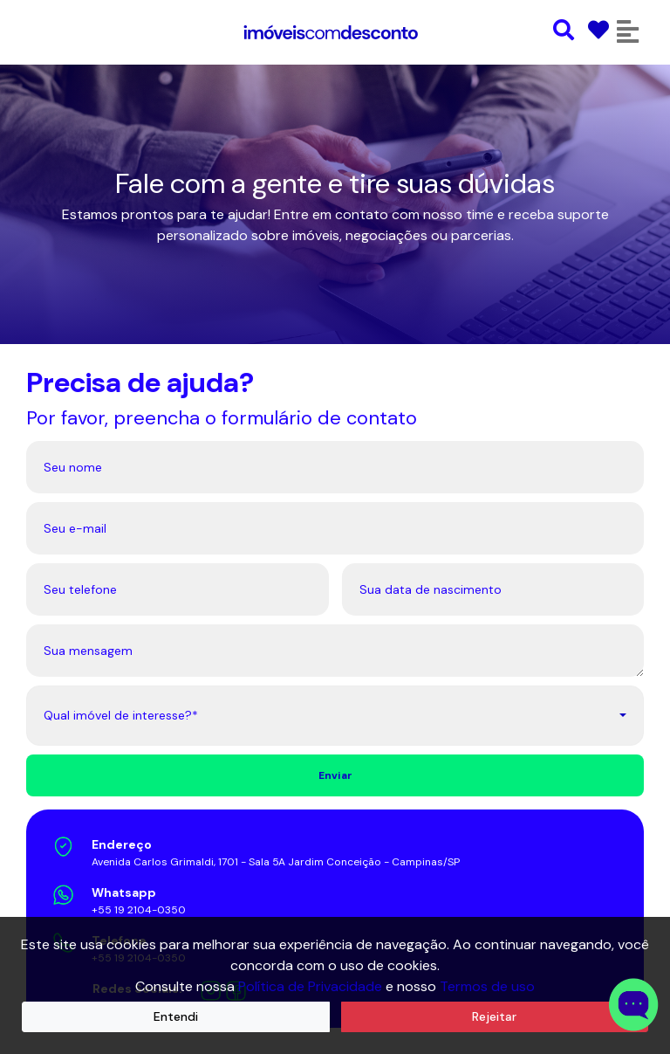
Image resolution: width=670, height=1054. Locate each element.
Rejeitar (494, 1016)
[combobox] (335, 715)
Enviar (335, 775)
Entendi (176, 1016)
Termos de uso (487, 986)
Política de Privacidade (310, 986)
